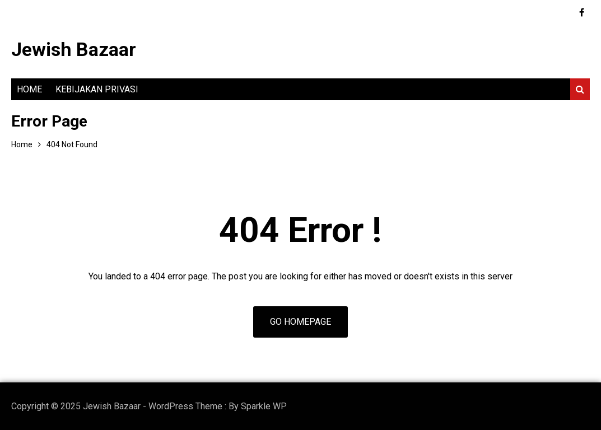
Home (29, 89)
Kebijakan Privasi (96, 89)
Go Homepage (300, 321)
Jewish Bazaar (73, 49)
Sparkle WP (264, 406)
